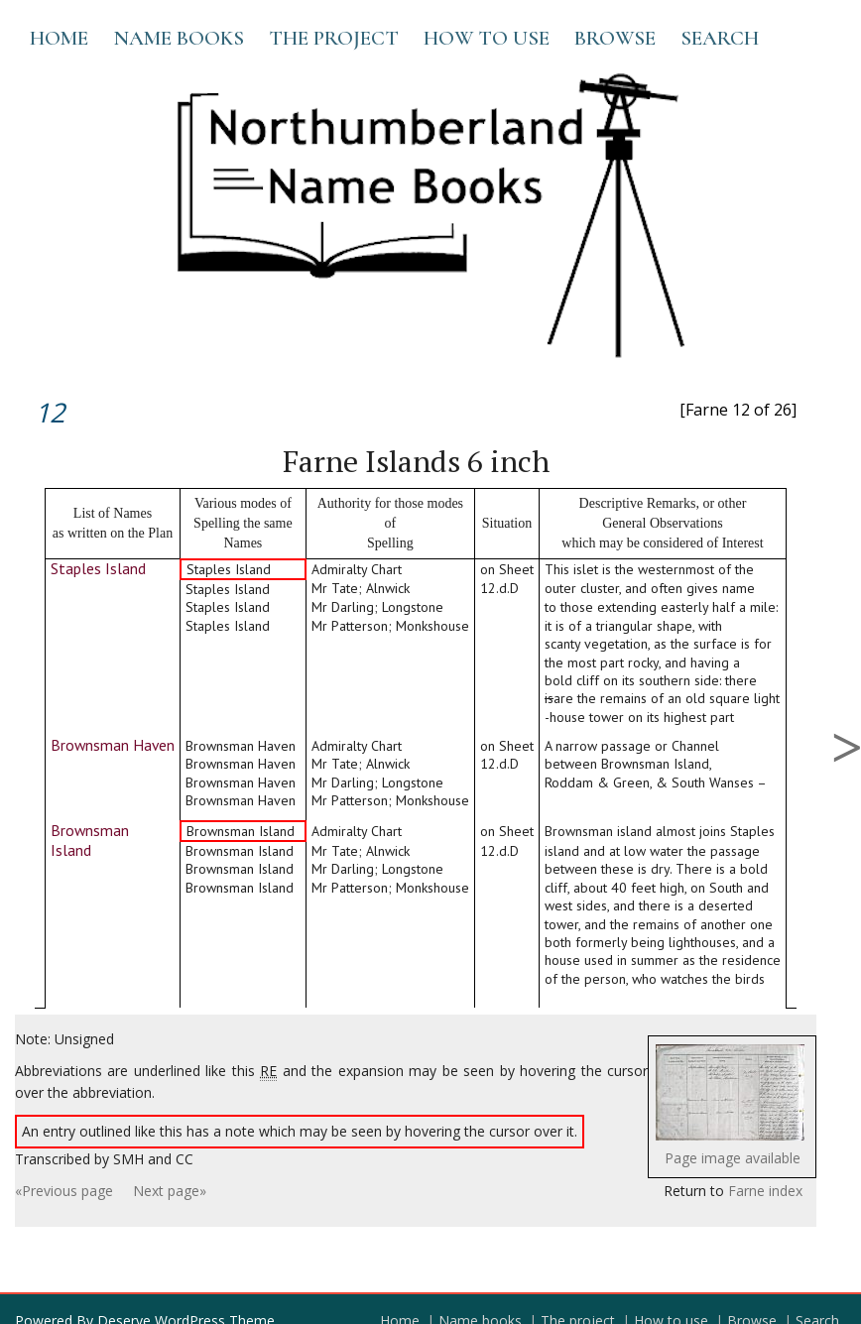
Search (719, 38)
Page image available (732, 1157)
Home (59, 38)
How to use (487, 38)
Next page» (169, 1190)
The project (334, 38)
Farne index (765, 1190)
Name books (178, 38)
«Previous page (64, 1190)
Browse (615, 38)
